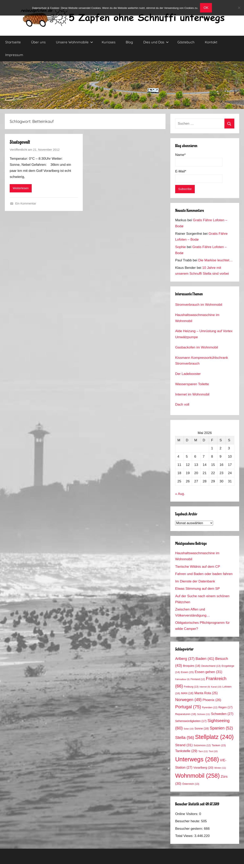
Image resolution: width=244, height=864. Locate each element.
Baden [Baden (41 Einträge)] (205, 658)
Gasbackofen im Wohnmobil (196, 347)
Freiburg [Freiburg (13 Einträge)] (191, 686)
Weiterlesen (21, 188)
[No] (239, 8)
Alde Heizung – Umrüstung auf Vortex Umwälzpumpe (203, 334)
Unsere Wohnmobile (74, 42)
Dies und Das (156, 42)
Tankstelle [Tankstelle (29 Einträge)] (186, 751)
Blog (129, 42)
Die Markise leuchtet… (215, 260)
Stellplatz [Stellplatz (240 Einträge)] (214, 737)
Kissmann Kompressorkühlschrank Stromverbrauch (201, 361)
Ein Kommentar (25, 203)
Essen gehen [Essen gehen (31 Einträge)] (208, 672)
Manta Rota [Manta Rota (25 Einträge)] (206, 693)
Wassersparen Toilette (192, 384)
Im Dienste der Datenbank (195, 581)
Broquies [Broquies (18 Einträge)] (191, 665)
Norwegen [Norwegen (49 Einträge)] (188, 699)
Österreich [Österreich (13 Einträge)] (190, 784)
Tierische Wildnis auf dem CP (197, 567)
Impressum (14, 55)
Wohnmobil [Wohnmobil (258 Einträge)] (197, 775)
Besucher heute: (188, 821)
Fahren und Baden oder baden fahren (204, 574)
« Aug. (180, 494)
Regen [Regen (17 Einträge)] (225, 707)
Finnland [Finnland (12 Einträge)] (198, 679)
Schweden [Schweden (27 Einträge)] (222, 714)
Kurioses (108, 42)
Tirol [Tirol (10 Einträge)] (213, 751)
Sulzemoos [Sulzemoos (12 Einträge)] (202, 745)
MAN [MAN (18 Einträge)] (187, 693)
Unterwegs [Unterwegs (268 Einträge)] (197, 759)
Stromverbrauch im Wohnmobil (198, 305)
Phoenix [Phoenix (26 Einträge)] (212, 700)
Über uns (38, 42)
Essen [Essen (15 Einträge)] (187, 672)
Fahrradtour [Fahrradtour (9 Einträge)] (182, 679)
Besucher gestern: (189, 829)
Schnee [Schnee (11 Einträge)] (203, 714)
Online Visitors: (187, 814)
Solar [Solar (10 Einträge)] (189, 728)
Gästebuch (186, 42)
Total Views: (184, 836)
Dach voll (182, 404)
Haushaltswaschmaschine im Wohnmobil (197, 318)
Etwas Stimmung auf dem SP (197, 589)
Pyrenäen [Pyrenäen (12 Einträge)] (210, 707)
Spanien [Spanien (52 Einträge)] (221, 728)
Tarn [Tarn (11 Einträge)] (203, 751)
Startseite (13, 42)
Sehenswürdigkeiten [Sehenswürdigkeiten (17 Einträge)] (190, 721)
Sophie (180, 247)
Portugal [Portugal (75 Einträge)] (188, 706)
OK (205, 8)
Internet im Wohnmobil (192, 394)
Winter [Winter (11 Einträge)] (220, 767)
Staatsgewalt (20, 142)
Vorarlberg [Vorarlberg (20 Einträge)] (203, 767)
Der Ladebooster (188, 374)
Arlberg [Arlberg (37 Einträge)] (185, 658)
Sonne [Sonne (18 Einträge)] (202, 728)
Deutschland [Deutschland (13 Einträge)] (211, 666)
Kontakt (211, 42)
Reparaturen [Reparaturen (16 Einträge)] (185, 714)
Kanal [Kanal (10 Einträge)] (216, 687)
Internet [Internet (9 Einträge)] (204, 687)
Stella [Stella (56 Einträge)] (184, 737)
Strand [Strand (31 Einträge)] (184, 745)
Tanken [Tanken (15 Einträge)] (219, 745)
